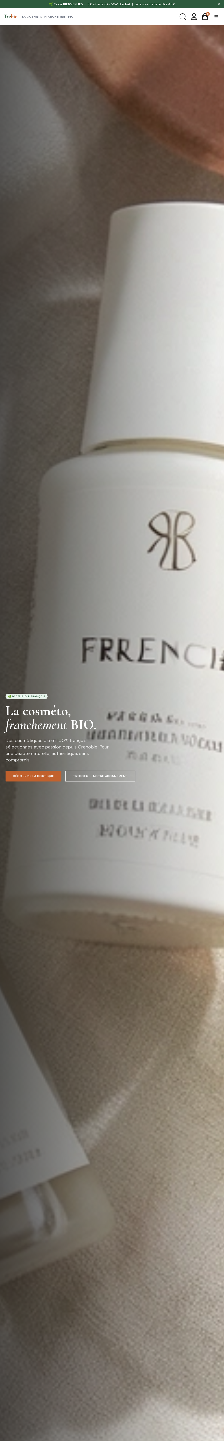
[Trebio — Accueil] (39, 16)
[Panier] (205, 16)
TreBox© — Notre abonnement (100, 777)
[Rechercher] (183, 16)
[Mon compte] (194, 16)
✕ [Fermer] (219, 4)
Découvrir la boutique (33, 777)
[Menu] (216, 16)
